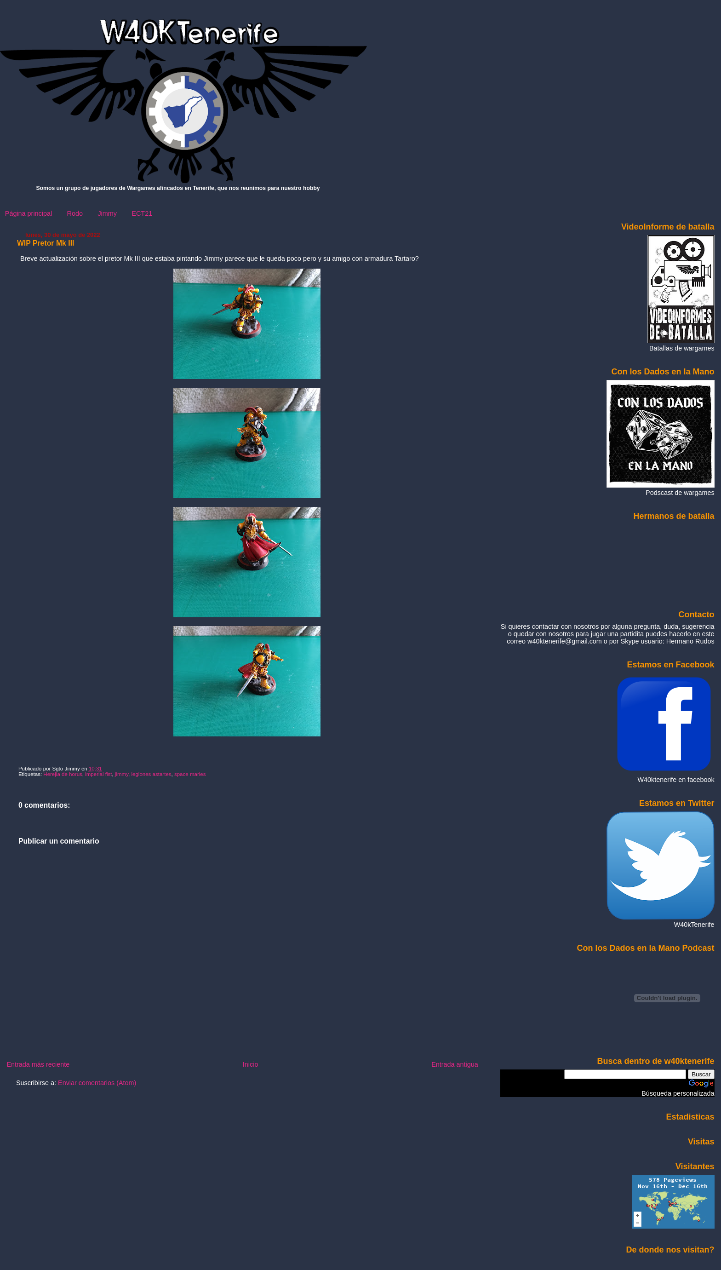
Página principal (28, 213)
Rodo (75, 213)
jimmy (121, 774)
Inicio (250, 1064)
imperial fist (98, 774)
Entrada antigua (454, 1064)
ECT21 (142, 213)
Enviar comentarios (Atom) (97, 1082)
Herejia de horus (62, 774)
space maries (190, 774)
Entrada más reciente (37, 1064)
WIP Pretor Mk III (45, 243)
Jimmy (107, 213)
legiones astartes (151, 774)
